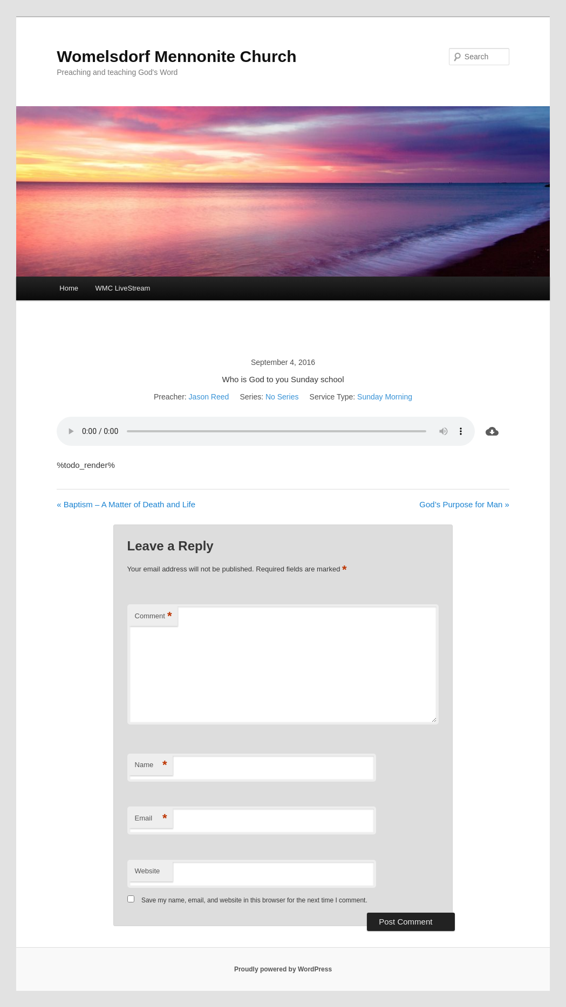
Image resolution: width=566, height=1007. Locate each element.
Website (147, 871)
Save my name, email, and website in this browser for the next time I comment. (254, 900)
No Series (281, 396)
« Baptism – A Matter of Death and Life (126, 504)
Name (151, 765)
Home (68, 288)
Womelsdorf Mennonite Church (176, 56)
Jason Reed (209, 396)
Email (151, 818)
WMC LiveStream (123, 288)
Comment (153, 616)
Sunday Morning (384, 396)
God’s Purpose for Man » (464, 504)
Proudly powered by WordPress (283, 969)
